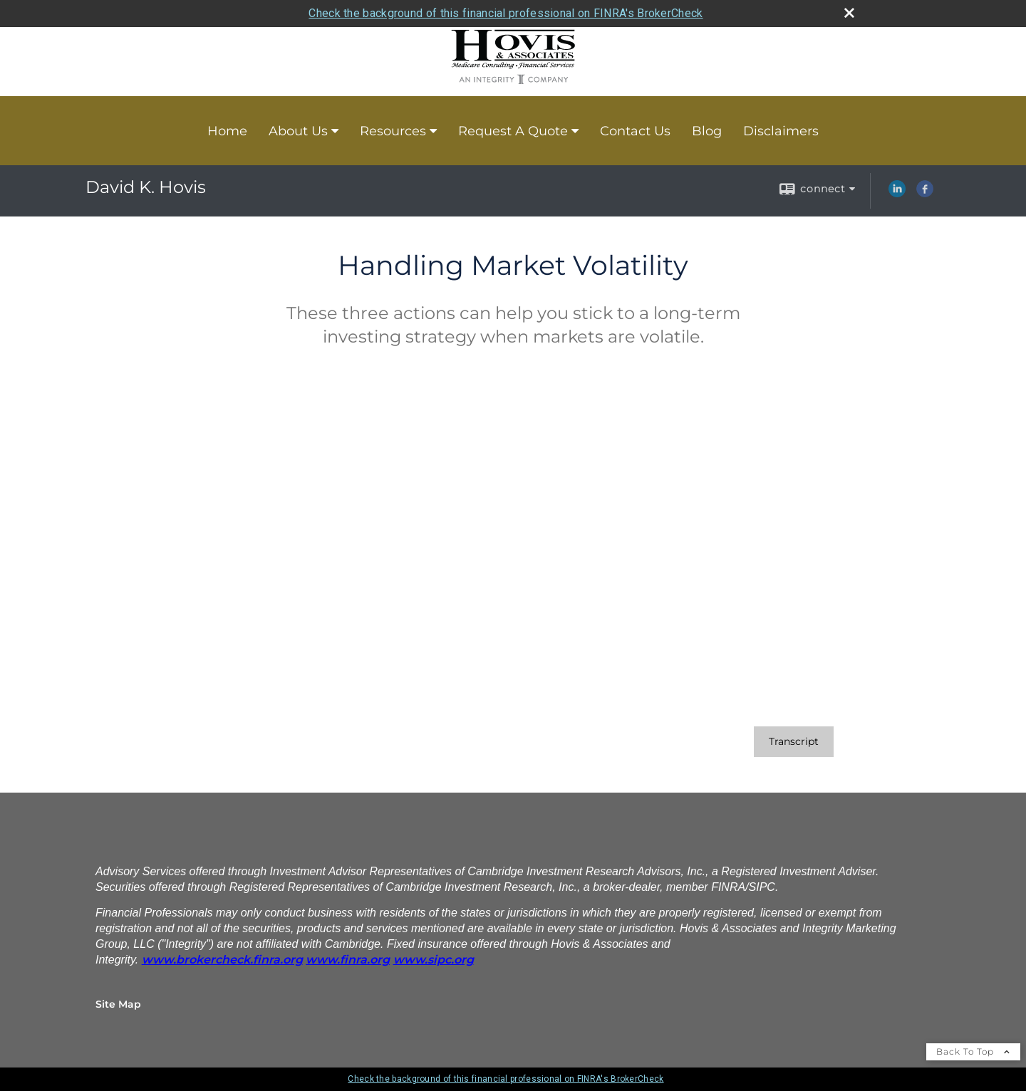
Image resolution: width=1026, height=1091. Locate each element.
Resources (393, 131)
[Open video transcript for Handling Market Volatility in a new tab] (794, 741)
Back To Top (973, 1051)
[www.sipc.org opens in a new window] (433, 959)
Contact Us (635, 131)
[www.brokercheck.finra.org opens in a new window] (222, 959)
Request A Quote (513, 131)
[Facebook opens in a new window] (924, 193)
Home (227, 131)
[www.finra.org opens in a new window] (348, 959)
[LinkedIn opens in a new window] (897, 193)
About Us (298, 131)
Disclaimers (781, 131)
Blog (707, 131)
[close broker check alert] (849, 13)
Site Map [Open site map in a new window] (118, 1004)
